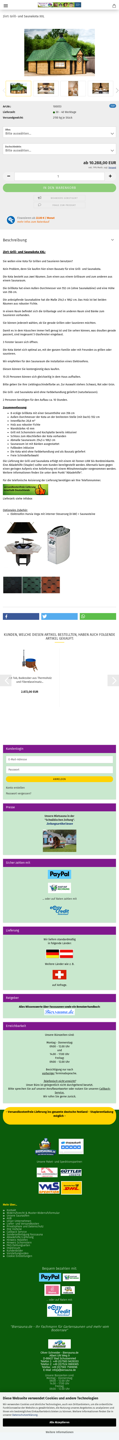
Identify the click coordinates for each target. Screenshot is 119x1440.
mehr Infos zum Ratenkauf (33, 221)
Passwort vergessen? (18, 793)
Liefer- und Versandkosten (23, 1223)
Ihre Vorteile (14, 1229)
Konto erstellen (15, 787)
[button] (8, 176)
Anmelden (59, 779)
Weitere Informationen (59, 1432)
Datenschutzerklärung (24, 1414)
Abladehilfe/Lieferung (20, 1237)
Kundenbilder (15, 1250)
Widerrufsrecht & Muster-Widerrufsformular (33, 1213)
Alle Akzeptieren (59, 1422)
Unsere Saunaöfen (18, 1215)
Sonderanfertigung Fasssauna (25, 1234)
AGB (9, 1218)
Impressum (13, 1248)
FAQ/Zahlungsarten (18, 1245)
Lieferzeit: (9, 112)
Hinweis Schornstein (19, 1242)
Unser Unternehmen (19, 1221)
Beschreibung (15, 240)
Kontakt (11, 1210)
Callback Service (17, 1232)
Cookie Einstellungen (19, 1256)
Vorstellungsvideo (18, 1253)
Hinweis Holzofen (17, 1240)
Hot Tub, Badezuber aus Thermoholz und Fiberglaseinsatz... (30, 679)
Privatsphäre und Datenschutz (25, 1226)
